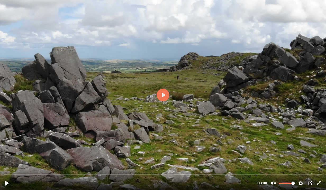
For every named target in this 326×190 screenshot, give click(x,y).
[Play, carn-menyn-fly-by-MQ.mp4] (7, 183)
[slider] (163, 174)
